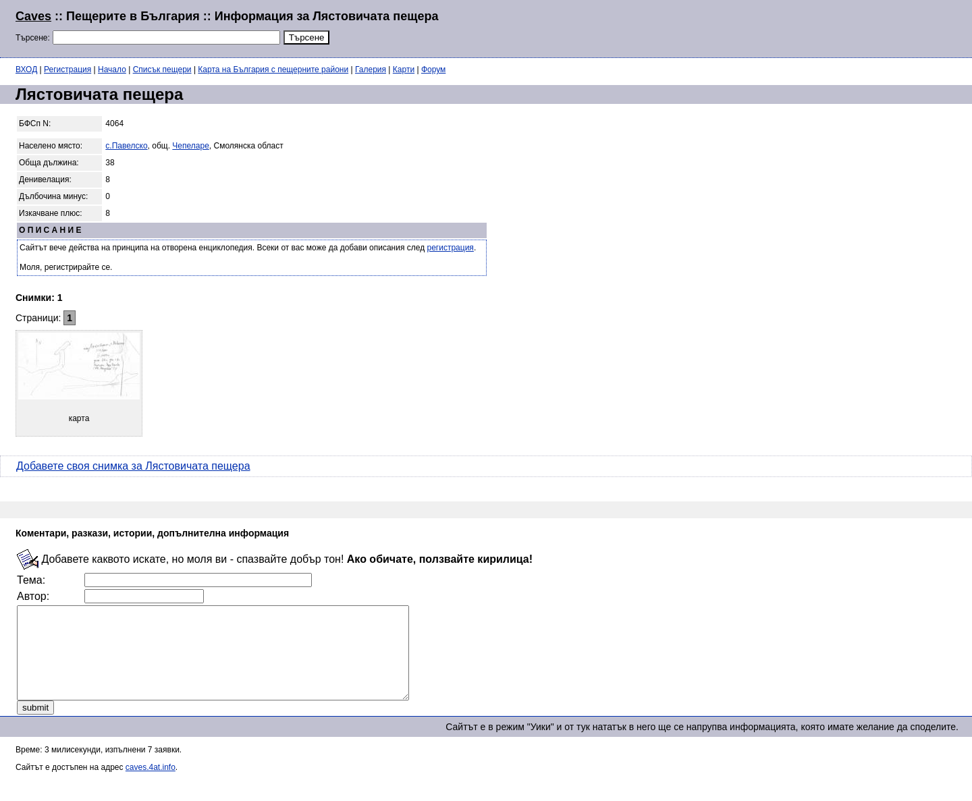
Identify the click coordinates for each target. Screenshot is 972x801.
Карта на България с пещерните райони (273, 69)
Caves (33, 16)
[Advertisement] (792, 27)
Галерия (370, 69)
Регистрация (67, 69)
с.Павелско (126, 145)
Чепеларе (190, 145)
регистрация (450, 247)
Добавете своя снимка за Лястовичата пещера (133, 466)
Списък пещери (162, 69)
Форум (433, 69)
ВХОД (26, 69)
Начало (112, 69)
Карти (403, 69)
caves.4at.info (151, 785)
